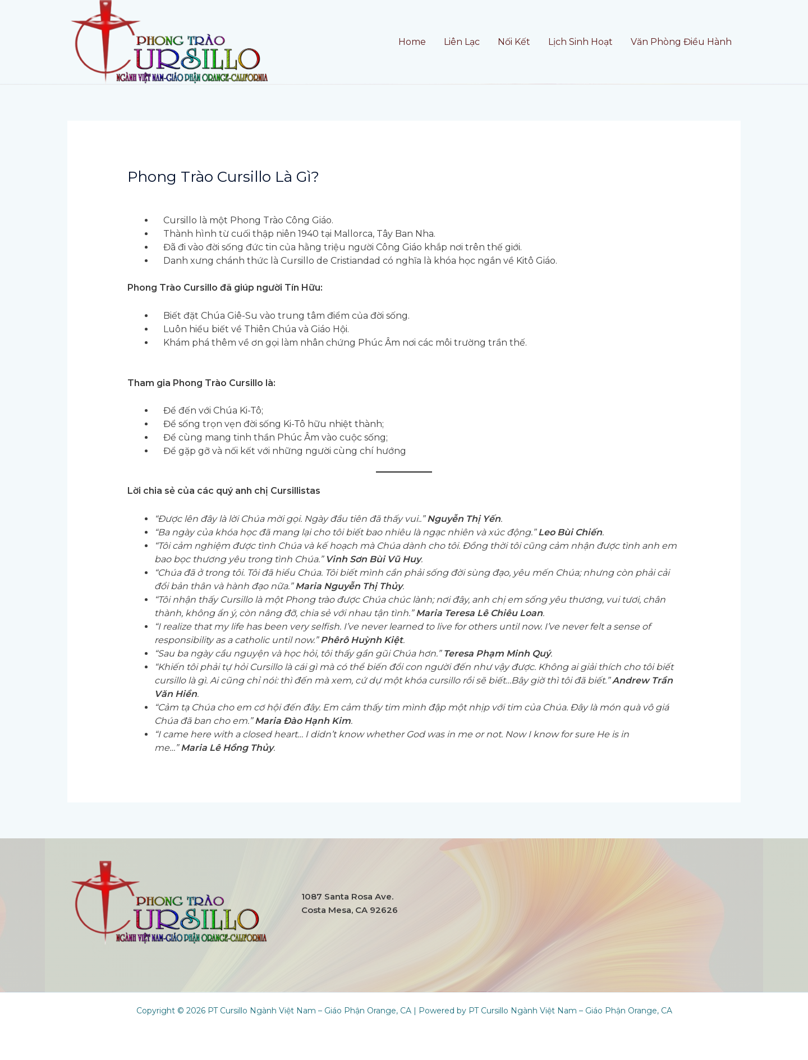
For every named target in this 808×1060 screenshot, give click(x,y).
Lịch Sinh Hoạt (580, 41)
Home (412, 41)
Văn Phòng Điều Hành (681, 41)
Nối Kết (514, 41)
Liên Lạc (462, 41)
